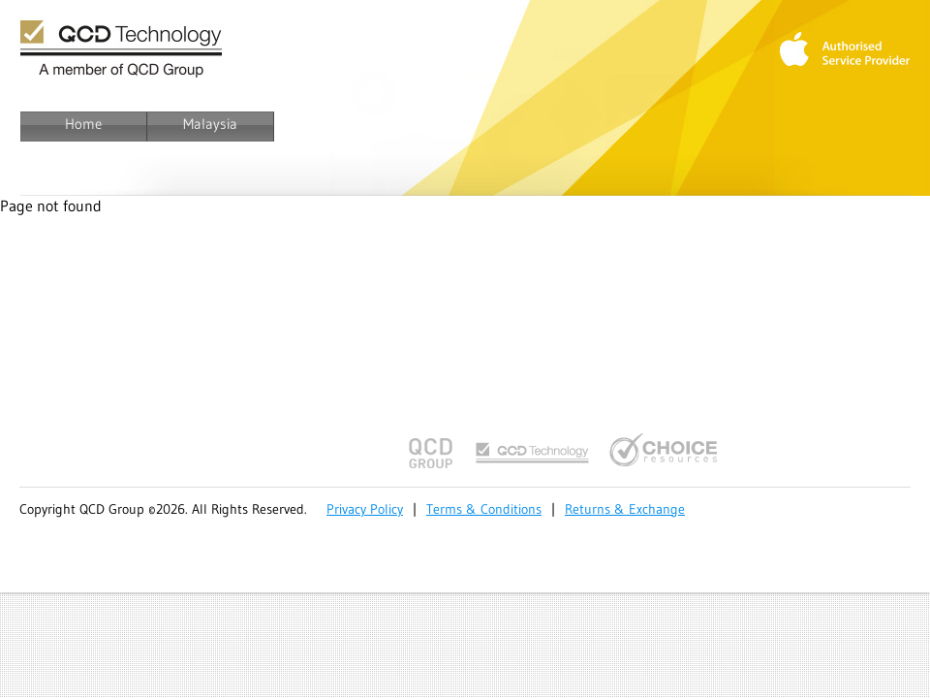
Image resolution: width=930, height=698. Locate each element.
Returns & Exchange (625, 509)
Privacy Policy (364, 509)
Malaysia (210, 123)
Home (83, 123)
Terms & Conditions (484, 509)
